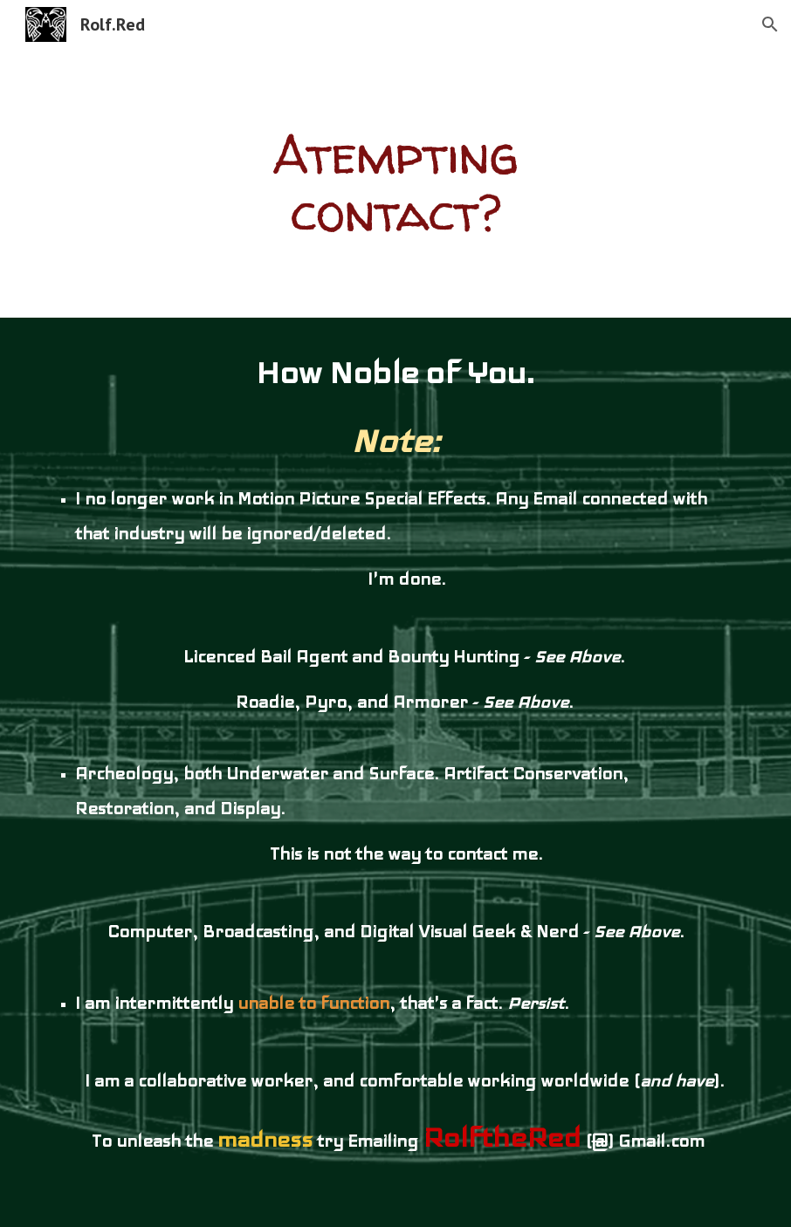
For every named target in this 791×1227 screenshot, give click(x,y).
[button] (770, 24)
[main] (395, 183)
